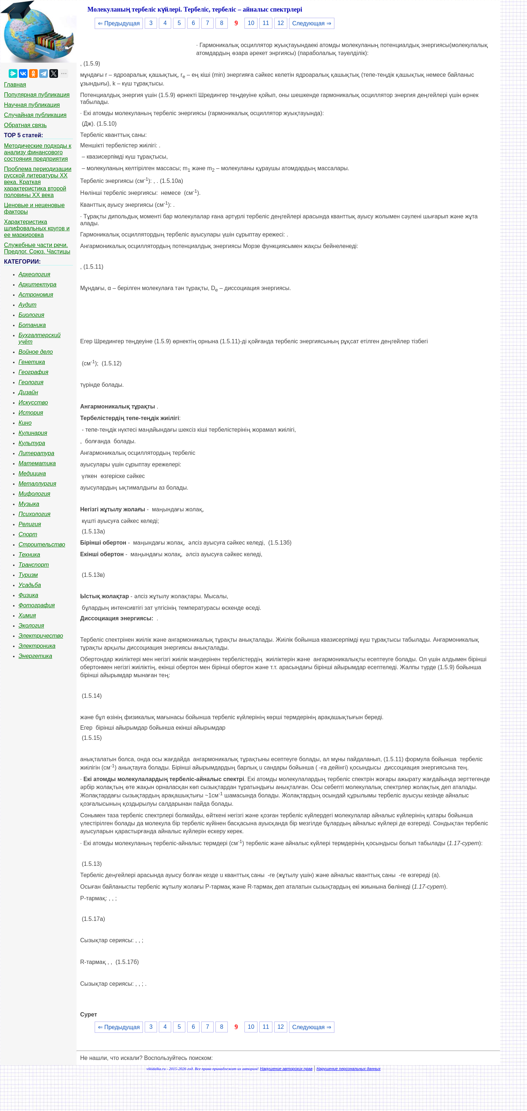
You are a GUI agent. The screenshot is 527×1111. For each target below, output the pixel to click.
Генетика (31, 362)
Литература (36, 453)
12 (280, 23)
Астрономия (35, 295)
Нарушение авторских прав (286, 1068)
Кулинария (32, 433)
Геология (31, 382)
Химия (27, 615)
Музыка (28, 504)
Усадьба (29, 585)
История (30, 413)
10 (251, 23)
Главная (15, 84)
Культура (31, 443)
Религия (29, 524)
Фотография (36, 605)
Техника (29, 555)
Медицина (32, 473)
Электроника (36, 646)
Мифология (34, 494)
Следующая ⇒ (311, 23)
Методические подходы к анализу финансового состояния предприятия (37, 152)
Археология (34, 274)
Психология (34, 514)
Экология (31, 625)
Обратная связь (25, 125)
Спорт (27, 534)
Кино (25, 423)
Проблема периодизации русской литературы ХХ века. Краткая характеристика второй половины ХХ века (37, 182)
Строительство (41, 544)
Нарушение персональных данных (349, 1068)
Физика (28, 595)
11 (266, 23)
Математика (37, 463)
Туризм (28, 575)
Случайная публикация (35, 115)
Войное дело (35, 352)
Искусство (33, 402)
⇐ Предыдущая (119, 23)
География (33, 372)
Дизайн (28, 392)
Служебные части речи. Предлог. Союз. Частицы (37, 248)
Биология (31, 315)
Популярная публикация (37, 95)
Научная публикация (32, 105)
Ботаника (32, 325)
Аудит (27, 305)
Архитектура (37, 284)
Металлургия (37, 484)
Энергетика (35, 656)
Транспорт (33, 565)
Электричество (40, 636)
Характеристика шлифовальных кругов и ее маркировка (37, 228)
